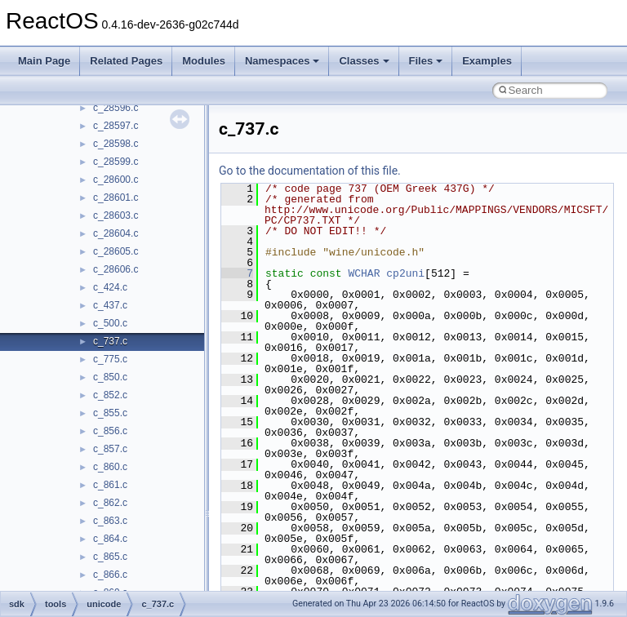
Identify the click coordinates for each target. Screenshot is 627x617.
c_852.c (110, 395)
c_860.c (110, 467)
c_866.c (110, 574)
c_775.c (110, 359)
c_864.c (110, 538)
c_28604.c (115, 233)
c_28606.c (115, 269)
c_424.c (110, 287)
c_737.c (110, 341)
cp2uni (405, 273)
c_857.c (110, 449)
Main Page (44, 61)
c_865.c (110, 556)
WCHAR (364, 273)
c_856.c (110, 431)
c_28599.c (115, 161)
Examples (487, 61)
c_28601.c (115, 197)
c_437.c (110, 305)
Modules (203, 61)
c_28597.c (115, 125)
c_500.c (110, 323)
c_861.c (110, 484)
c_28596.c (115, 107)
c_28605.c (115, 251)
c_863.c (110, 520)
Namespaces (282, 61)
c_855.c (110, 413)
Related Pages (126, 61)
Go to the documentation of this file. (310, 170)
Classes (364, 61)
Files (426, 61)
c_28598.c (115, 143)
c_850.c (110, 377)
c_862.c (110, 502)
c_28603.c (115, 215)
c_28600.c (115, 179)
